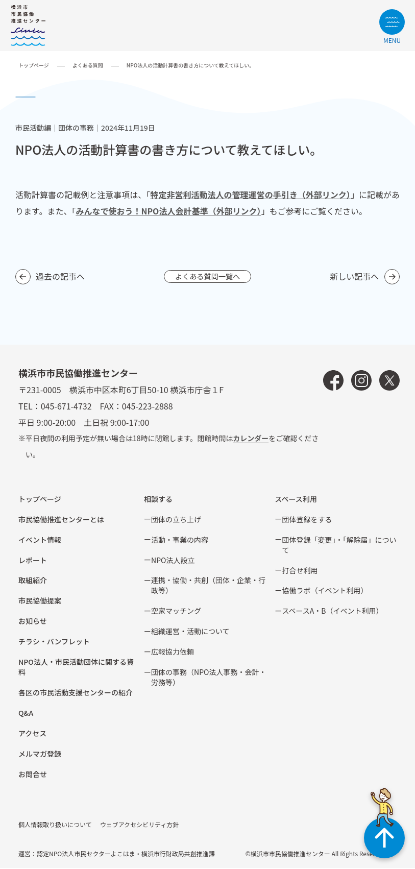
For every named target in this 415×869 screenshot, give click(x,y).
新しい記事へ (354, 277)
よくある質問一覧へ (207, 277)
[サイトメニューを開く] (392, 26)
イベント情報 (39, 541)
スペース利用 (296, 500)
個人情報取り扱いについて (55, 825)
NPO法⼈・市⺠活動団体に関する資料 (76, 668)
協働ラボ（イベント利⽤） (325, 591)
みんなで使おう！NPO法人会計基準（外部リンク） (168, 211)
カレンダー (250, 439)
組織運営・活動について (190, 632)
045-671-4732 (66, 407)
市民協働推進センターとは (61, 520)
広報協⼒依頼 (172, 652)
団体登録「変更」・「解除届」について (339, 546)
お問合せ (32, 775)
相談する (158, 500)
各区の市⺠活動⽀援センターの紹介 (75, 693)
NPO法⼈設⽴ (172, 561)
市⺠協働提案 (39, 601)
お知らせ (32, 622)
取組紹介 (32, 581)
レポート (32, 561)
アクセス (32, 734)
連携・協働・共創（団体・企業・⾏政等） (208, 586)
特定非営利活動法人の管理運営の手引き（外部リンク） (250, 194)
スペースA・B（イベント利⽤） (332, 612)
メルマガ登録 (39, 755)
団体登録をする (307, 520)
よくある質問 (87, 65)
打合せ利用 (300, 571)
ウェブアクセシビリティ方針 (139, 825)
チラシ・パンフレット (54, 642)
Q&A (25, 714)
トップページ (33, 65)
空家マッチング (176, 612)
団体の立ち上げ (176, 520)
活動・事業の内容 (179, 541)
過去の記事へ (60, 277)
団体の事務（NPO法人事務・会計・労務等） (208, 678)
